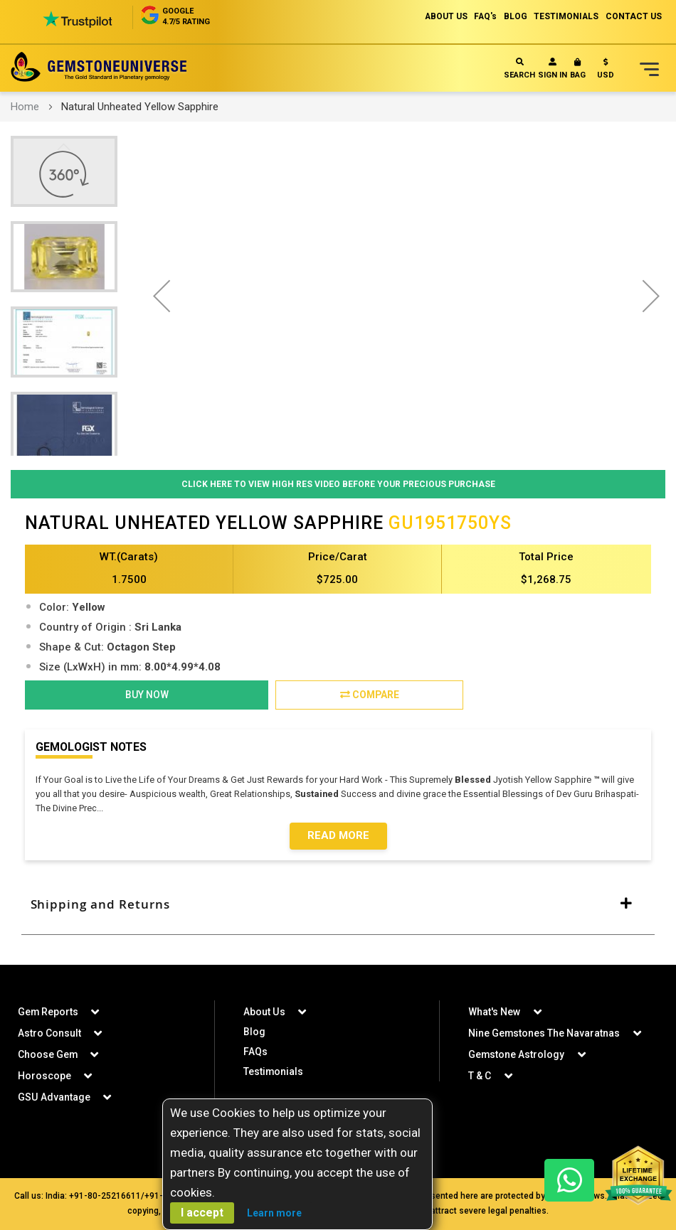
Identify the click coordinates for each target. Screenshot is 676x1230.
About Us (264, 1011)
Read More (338, 836)
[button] (606, 71)
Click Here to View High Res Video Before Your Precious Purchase (338, 483)
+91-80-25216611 (105, 1196)
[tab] (338, 905)
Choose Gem (48, 1054)
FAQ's (483, 16)
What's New (494, 1011)
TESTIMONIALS (565, 16)
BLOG (514, 16)
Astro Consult (49, 1033)
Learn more (274, 1213)
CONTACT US (634, 16)
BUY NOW (147, 695)
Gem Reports (48, 1011)
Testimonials (273, 1071)
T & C (479, 1075)
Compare (369, 695)
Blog (254, 1031)
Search (519, 69)
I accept (202, 1212)
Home (25, 106)
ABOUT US (443, 16)
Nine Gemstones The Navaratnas (544, 1033)
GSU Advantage (54, 1097)
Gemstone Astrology (516, 1054)
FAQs (255, 1051)
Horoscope (44, 1075)
